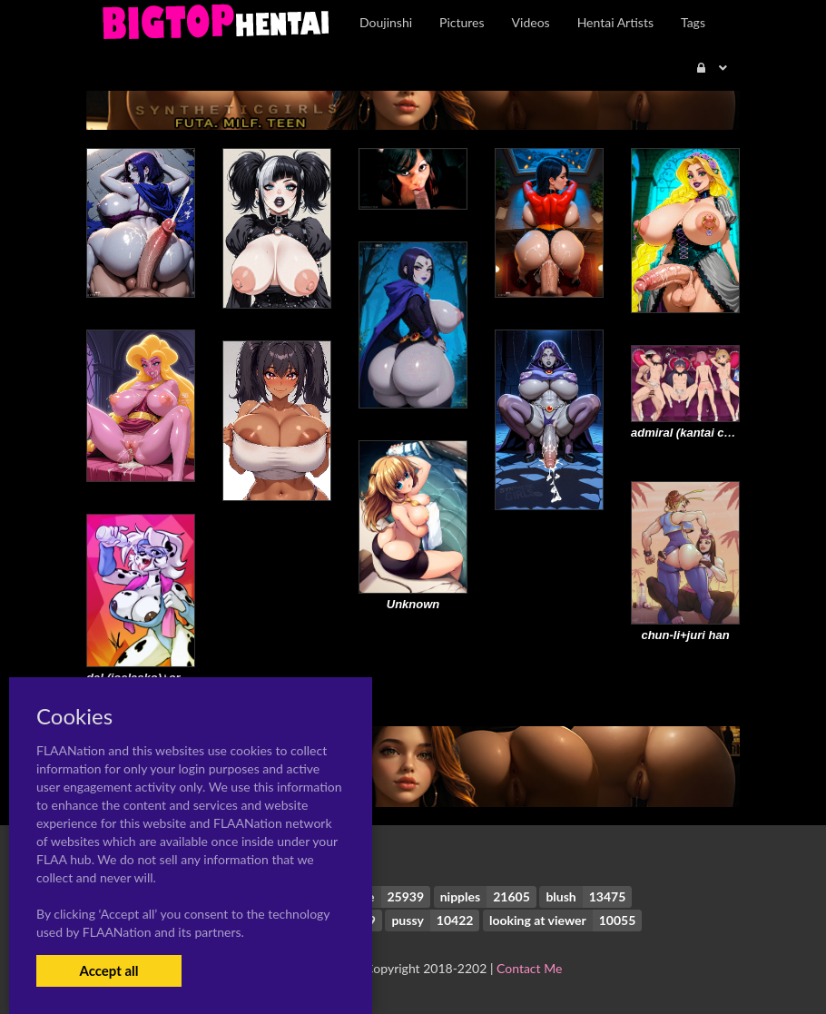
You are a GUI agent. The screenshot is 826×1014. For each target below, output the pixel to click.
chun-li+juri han (685, 635)
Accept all (108, 970)
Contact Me (529, 968)
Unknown (413, 604)
